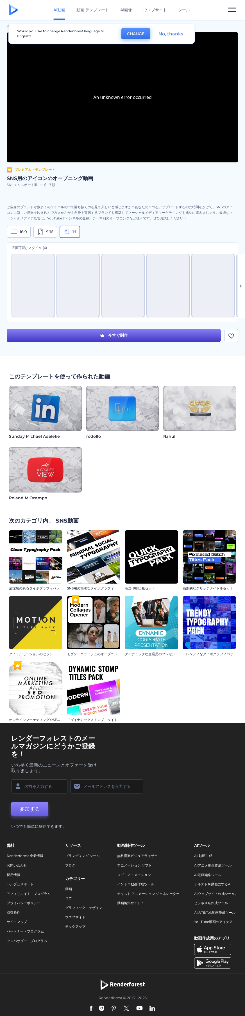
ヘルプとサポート (20, 884)
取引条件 (13, 912)
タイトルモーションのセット (31, 654)
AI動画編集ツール (207, 875)
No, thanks (170, 34)
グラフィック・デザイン (83, 908)
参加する (30, 809)
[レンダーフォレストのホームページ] (13, 10)
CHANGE (135, 33)
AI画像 (126, 9)
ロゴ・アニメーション (134, 875)
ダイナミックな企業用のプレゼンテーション (158, 654)
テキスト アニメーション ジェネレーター (148, 894)
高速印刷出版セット (140, 588)
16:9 (19, 231)
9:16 (45, 231)
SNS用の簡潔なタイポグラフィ (90, 588)
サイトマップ (17, 922)
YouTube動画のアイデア (213, 922)
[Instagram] (101, 1009)
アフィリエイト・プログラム (29, 894)
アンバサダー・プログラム (27, 941)
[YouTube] (139, 1009)
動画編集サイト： (130, 903)
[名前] (39, 786)
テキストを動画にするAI (213, 884)
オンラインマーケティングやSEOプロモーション (46, 720)
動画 (68, 889)
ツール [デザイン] (184, 9)
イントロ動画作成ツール (135, 884)
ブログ (70, 865)
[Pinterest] (113, 1009)
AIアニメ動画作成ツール (213, 865)
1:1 (69, 231)
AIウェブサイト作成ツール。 (216, 894)
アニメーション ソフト (134, 865)
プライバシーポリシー (23, 903)
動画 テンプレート (92, 9)
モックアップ (75, 926)
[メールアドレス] (106, 786)
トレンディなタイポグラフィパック (210, 654)
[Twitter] (126, 1009)
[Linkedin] (152, 1009)
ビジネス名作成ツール (211, 903)
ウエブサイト (155, 9)
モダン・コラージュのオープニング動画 (97, 654)
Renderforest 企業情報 (25, 856)
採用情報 (13, 875)
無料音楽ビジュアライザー (137, 856)
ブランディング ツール (82, 856)
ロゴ (68, 898)
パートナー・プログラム (25, 931)
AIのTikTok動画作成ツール (214, 912)
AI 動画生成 (203, 856)
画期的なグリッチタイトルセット (208, 588)
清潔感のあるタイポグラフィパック (36, 588)
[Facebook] (91, 1009)
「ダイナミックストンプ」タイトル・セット (100, 720)
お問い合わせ (17, 865)
